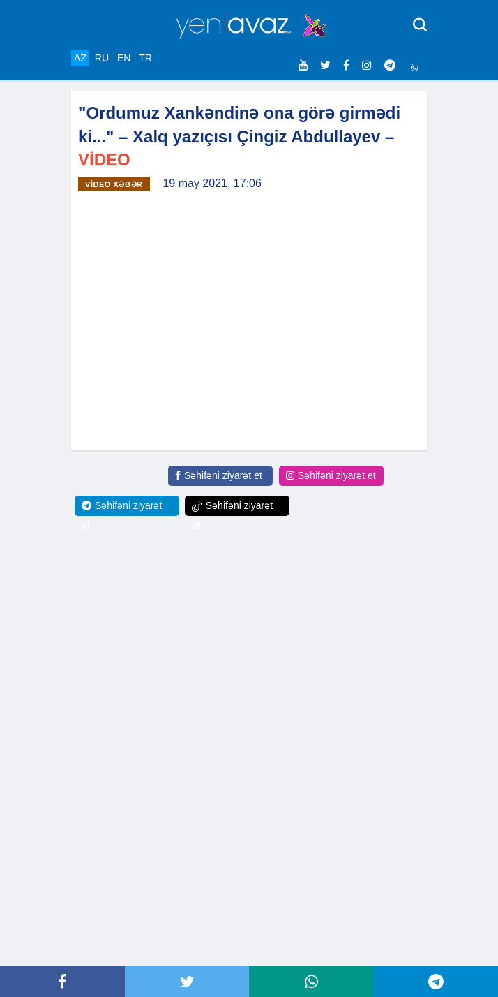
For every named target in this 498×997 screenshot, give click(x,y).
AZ (80, 58)
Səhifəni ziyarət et (218, 475)
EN (123, 58)
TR (145, 58)
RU (102, 58)
